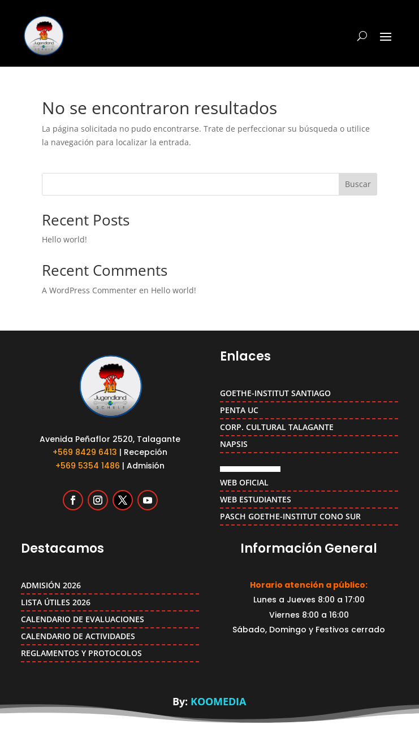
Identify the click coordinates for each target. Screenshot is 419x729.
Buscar (358, 184)
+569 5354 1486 (87, 465)
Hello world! (64, 239)
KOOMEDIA (218, 701)
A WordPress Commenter (89, 290)
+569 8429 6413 (85, 452)
